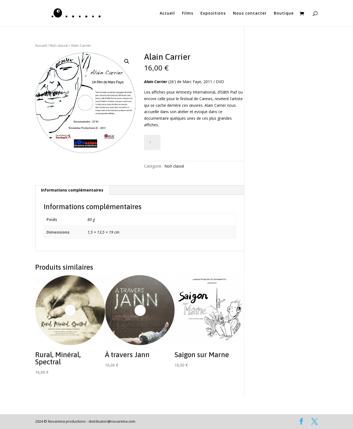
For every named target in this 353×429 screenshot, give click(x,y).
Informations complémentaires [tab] (72, 190)
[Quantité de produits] (152, 142)
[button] (127, 61)
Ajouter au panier (192, 141)
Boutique (284, 13)
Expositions (213, 13)
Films (187, 13)
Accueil (167, 13)
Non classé (59, 45)
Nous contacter (250, 13)
